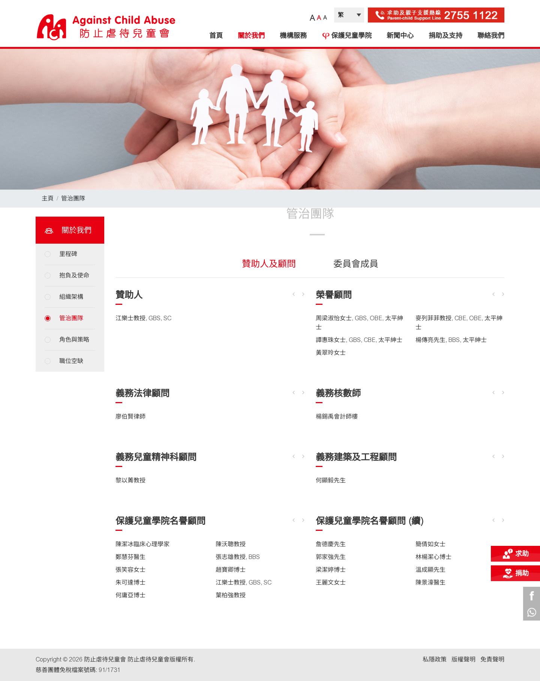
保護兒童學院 (347, 35)
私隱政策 (435, 659)
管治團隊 (73, 198)
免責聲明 (492, 659)
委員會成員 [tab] (355, 263)
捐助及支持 (445, 35)
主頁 (48, 198)
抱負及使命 (74, 275)
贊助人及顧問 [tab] (269, 263)
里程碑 (68, 254)
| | (349, 15)
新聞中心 (400, 35)
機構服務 (293, 35)
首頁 (216, 35)
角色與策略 (74, 339)
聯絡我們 (490, 35)
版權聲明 (464, 659)
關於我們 (251, 35)
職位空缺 (71, 361)
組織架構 (71, 297)
